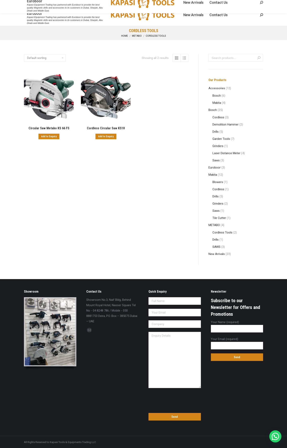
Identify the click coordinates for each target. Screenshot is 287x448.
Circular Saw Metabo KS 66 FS (49, 128)
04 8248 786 (33, 3)
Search (259, 58)
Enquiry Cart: (251, 3)
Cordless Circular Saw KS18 (106, 128)
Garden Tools (221, 139)
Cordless (218, 117)
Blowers (217, 182)
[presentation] (174, 400)
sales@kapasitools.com (62, 3)
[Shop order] (45, 58)
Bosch (216, 95)
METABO (214, 225)
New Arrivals (216, 254)
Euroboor (214, 167)
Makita (216, 103)
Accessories (216, 88)
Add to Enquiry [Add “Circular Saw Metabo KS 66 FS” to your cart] (49, 136)
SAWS (216, 247)
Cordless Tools (222, 232)
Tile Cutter (219, 218)
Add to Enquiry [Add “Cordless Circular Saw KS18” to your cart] (106, 136)
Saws (216, 160)
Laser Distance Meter (226, 153)
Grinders (217, 146)
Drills (215, 131)
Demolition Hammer (225, 124)
